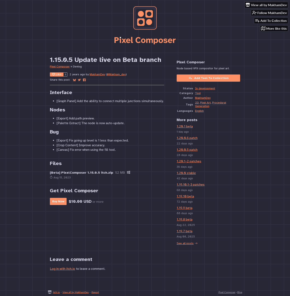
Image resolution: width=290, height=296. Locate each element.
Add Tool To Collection (208, 78)
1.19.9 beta (184, 208)
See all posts (185, 243)
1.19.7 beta (184, 231)
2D (197, 102)
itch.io (56, 292)
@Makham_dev (116, 74)
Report (95, 292)
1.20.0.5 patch (187, 150)
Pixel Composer (60, 66)
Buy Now (58, 201)
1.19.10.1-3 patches (191, 185)
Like (56, 74)
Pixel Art (205, 102)
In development (205, 88)
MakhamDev (97, 74)
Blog (239, 292)
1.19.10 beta (185, 196)
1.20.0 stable (186, 173)
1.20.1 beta (185, 126)
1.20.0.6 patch (187, 138)
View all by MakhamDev (75, 292)
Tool (198, 93)
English (199, 111)
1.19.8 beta (184, 219)
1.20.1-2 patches (189, 161)
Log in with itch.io (62, 269)
